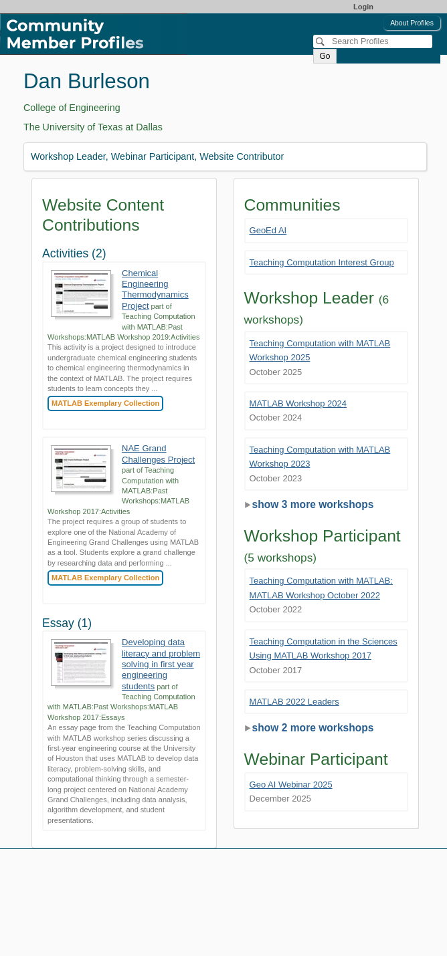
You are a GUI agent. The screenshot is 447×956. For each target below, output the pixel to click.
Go (324, 56)
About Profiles (412, 23)
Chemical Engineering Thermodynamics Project (155, 289)
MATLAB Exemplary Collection (105, 403)
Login (363, 7)
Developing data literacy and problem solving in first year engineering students (161, 664)
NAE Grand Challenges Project (158, 453)
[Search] (372, 41)
